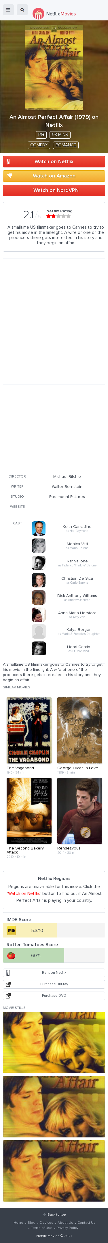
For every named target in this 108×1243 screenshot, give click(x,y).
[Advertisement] (54, 428)
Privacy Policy (67, 1228)
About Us (65, 1223)
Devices (46, 1223)
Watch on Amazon (54, 176)
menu (8, 9)
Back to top (57, 1215)
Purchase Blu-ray (54, 984)
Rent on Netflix (54, 973)
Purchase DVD (54, 996)
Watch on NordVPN (56, 190)
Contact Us (86, 1223)
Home (18, 1223)
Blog (31, 1223)
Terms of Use (41, 1228)
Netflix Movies (48, 1236)
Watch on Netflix (54, 161)
